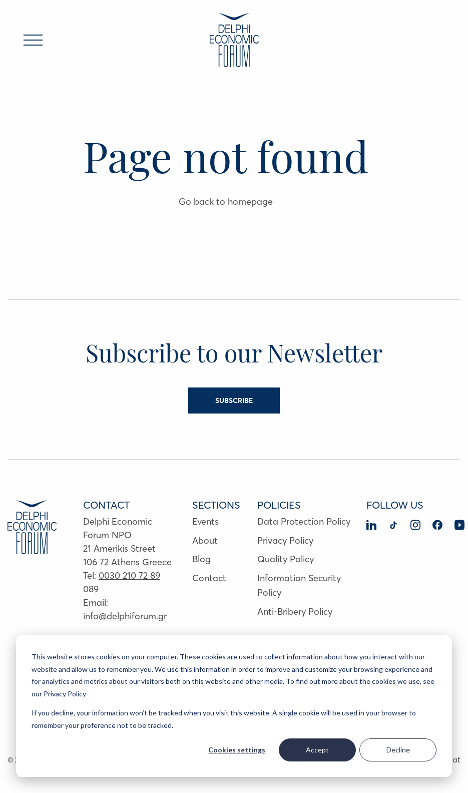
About (205, 540)
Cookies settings (236, 749)
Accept (317, 749)
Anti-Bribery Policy (294, 611)
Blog (201, 559)
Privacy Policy (285, 540)
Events (205, 521)
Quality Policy (285, 559)
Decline (398, 749)
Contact (209, 578)
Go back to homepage (226, 201)
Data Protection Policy (303, 521)
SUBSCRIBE (234, 400)
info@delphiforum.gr (125, 616)
